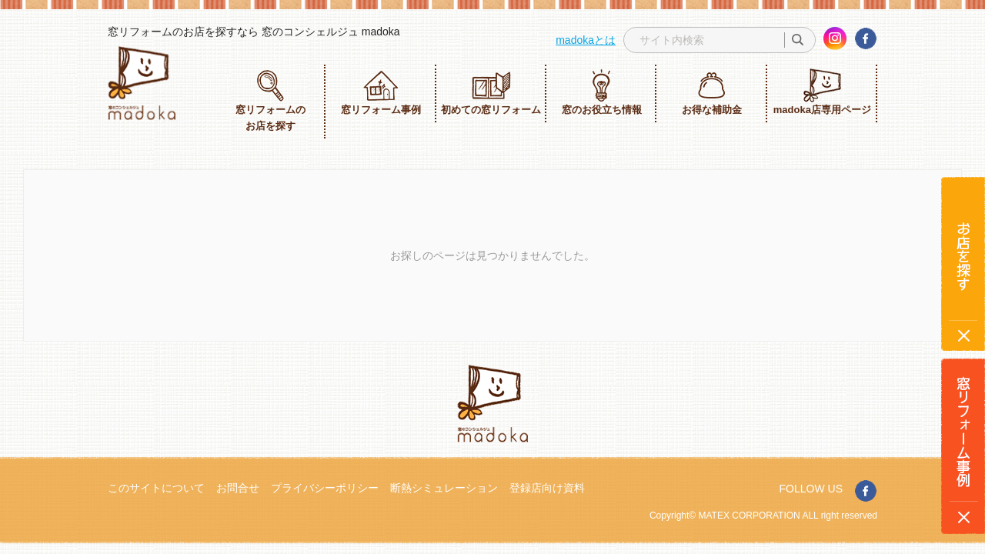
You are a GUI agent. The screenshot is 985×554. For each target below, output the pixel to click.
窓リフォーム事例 (381, 91)
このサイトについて (156, 488)
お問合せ (237, 488)
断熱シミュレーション (444, 488)
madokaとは (586, 40)
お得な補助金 (712, 91)
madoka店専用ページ (822, 91)
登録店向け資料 (547, 488)
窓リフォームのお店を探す (270, 100)
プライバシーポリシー (325, 488)
